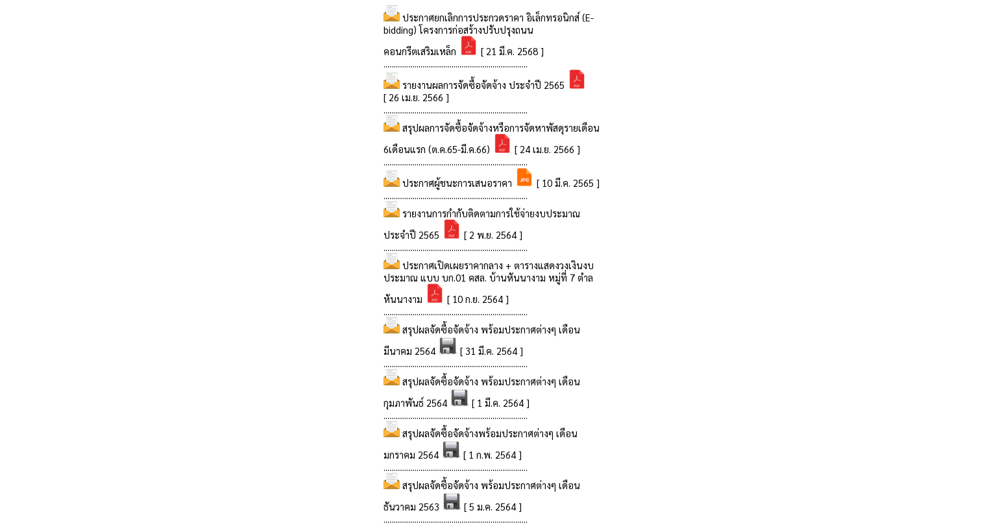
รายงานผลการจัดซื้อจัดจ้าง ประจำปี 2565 (484, 84)
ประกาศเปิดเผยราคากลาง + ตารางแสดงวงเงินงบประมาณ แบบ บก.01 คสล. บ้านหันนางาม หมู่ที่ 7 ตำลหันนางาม (489, 282)
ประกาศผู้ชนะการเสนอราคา (458, 182)
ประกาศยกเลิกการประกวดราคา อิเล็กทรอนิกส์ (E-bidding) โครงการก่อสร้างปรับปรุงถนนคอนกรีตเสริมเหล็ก (489, 34)
